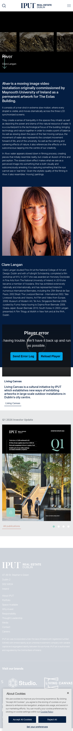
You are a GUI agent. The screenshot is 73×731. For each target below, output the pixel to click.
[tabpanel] (36, 469)
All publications (11, 526)
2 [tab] (59, 527)
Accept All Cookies (22, 723)
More (4, 62)
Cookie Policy (47, 715)
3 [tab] (64, 527)
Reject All (52, 723)
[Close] (68, 697)
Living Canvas (12, 404)
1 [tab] (54, 527)
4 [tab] (68, 527)
